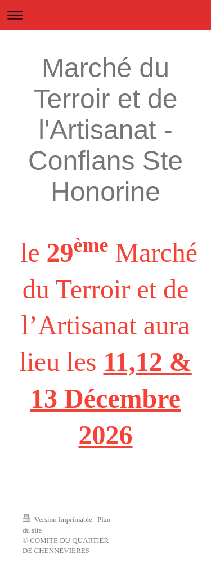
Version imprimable (58, 519)
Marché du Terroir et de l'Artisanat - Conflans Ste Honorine (105, 130)
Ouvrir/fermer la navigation (105, 15)
